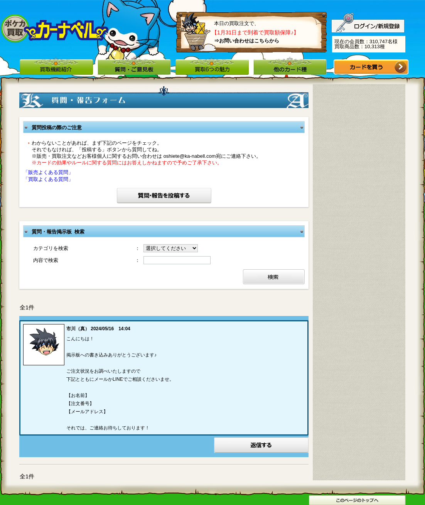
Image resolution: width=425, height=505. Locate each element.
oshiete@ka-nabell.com (190, 156)
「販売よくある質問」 (48, 172)
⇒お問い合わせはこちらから (246, 41)
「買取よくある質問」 (48, 179)
